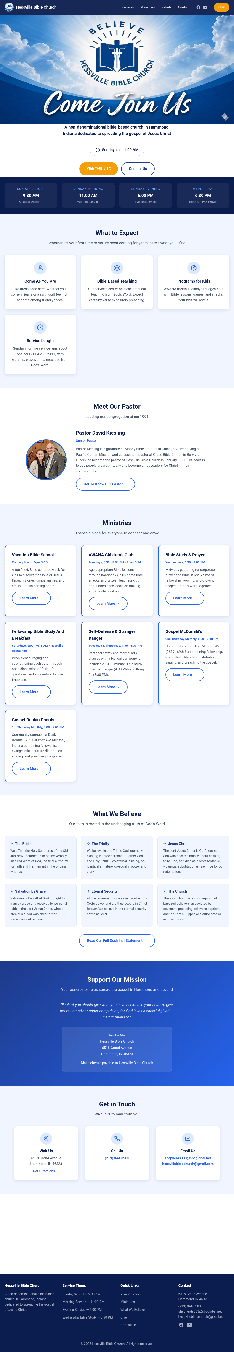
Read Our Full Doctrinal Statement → (117, 940)
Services (128, 7)
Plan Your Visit (99, 168)
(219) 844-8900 (117, 1158)
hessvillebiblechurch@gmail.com (188, 1164)
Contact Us (138, 169)
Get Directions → (46, 1171)
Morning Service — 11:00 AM (83, 1302)
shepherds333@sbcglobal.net (188, 1158)
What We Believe (132, 1310)
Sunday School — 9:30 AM (82, 1294)
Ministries (148, 7)
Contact (183, 7)
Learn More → (31, 598)
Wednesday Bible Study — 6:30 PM (88, 1317)
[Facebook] (198, 7)
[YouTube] (205, 7)
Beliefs (167, 7)
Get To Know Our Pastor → (105, 484)
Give (221, 7)
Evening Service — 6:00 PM (82, 1310)
